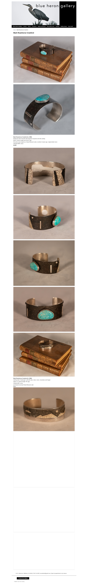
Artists (25, 26)
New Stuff (70, 26)
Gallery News (64, 26)
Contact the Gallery (23, 578)
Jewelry (57, 26)
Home (14, 29)
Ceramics (34, 26)
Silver (29, 26)
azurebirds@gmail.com (45, 573)
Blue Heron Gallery (17, 26)
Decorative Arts (50, 26)
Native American (42, 26)
